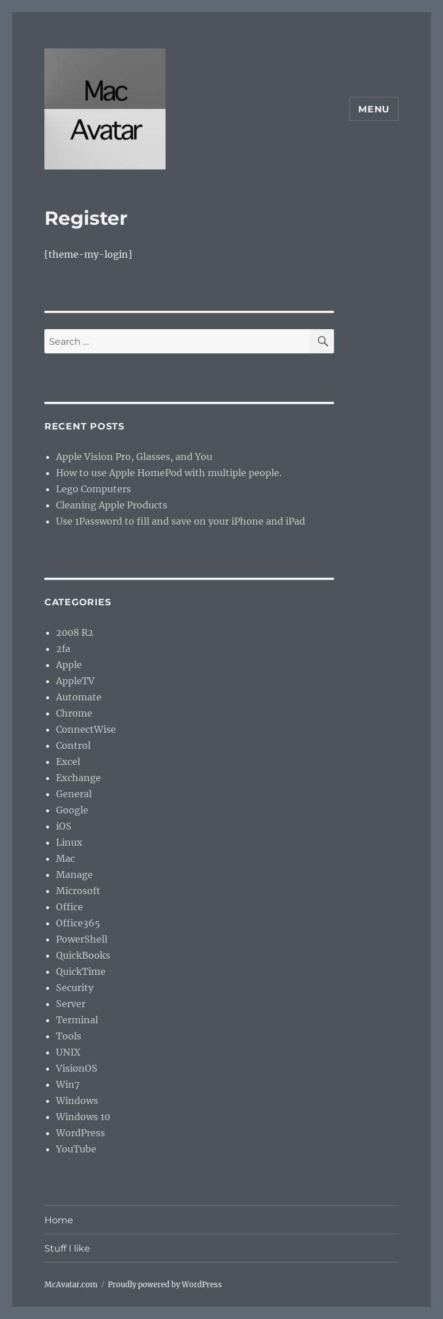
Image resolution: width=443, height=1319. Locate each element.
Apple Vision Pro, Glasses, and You (134, 456)
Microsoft (78, 890)
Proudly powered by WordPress (165, 1285)
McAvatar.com (70, 1285)
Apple (69, 664)
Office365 (78, 923)
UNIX (68, 1052)
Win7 (68, 1084)
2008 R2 (74, 632)
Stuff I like (67, 1248)
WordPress (80, 1133)
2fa (63, 648)
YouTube (76, 1149)
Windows (77, 1100)
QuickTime (81, 971)
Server (70, 1003)
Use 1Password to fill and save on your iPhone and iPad (180, 521)
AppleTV (75, 681)
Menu (374, 109)
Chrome (74, 713)
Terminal (77, 1020)
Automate (79, 697)
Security (74, 987)
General (74, 794)
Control (73, 745)
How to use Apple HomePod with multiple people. (168, 472)
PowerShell (81, 939)
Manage (74, 874)
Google (72, 810)
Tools (68, 1036)
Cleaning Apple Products (111, 505)
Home (58, 1220)
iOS (64, 826)
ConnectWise (86, 729)
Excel (68, 761)
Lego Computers (93, 489)
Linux (69, 842)
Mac (65, 858)
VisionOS (76, 1068)
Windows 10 (83, 1116)
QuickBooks (83, 955)
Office (69, 907)
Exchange (78, 777)
